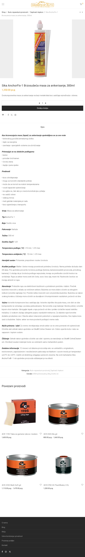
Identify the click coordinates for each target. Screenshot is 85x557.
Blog (3, 527)
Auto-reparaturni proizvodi (18, 12)
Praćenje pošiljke (8, 541)
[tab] (42, 127)
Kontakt (5, 545)
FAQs (4, 532)
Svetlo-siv (55, 374)
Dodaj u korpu (42, 108)
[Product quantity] (42, 103)
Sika (49, 374)
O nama (5, 523)
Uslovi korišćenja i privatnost (12, 536)
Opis (42, 127)
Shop (4, 12)
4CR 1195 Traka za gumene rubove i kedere (20, 434)
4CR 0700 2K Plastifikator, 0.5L (56, 485)
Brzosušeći (42, 374)
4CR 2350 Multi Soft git (11, 485)
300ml (35, 374)
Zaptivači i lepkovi (36, 12)
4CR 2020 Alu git (50, 434)
